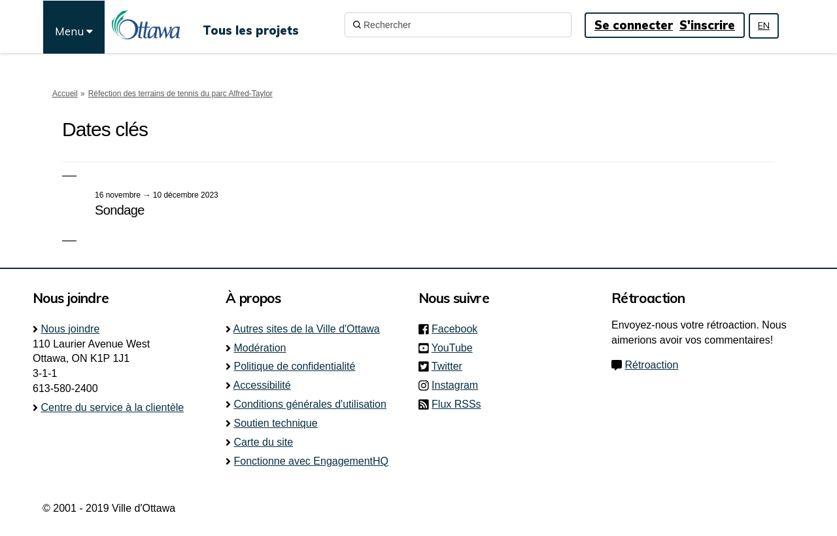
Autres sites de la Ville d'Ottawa (306, 328)
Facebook (458, 328)
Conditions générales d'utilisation (309, 404)
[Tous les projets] (250, 24)
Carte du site (263, 442)
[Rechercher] (458, 24)
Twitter (451, 366)
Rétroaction (651, 364)
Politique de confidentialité (294, 366)
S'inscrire (707, 25)
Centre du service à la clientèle (112, 407)
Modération (259, 347)
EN (764, 25)
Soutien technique (275, 423)
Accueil (65, 93)
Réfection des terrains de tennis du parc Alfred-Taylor (180, 93)
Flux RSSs (456, 404)
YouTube (456, 347)
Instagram (459, 385)
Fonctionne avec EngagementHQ (310, 461)
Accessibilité (262, 385)
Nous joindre (70, 328)
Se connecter (633, 25)
